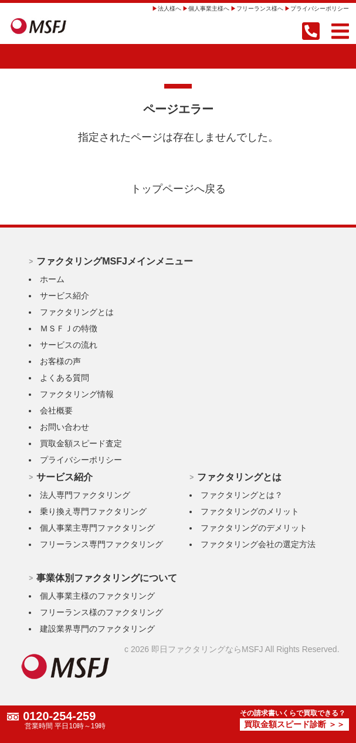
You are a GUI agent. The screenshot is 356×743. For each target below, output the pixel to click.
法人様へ (169, 8)
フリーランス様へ (259, 8)
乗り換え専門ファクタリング (93, 511)
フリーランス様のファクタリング (101, 612)
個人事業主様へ (208, 8)
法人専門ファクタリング (85, 495)
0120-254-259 (59, 716)
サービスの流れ (68, 345)
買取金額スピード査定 (81, 443)
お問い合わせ (64, 427)
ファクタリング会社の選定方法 (258, 544)
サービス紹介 (64, 295)
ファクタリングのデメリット (254, 527)
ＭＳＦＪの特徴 (68, 328)
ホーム (52, 279)
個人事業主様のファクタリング (97, 595)
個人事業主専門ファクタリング (97, 527)
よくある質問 (64, 377)
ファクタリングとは (77, 312)
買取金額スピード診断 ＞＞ (294, 725)
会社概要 (56, 410)
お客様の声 (60, 361)
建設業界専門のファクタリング (97, 628)
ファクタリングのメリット (250, 511)
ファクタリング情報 (77, 394)
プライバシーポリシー (319, 8)
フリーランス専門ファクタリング (101, 544)
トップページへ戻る (178, 189)
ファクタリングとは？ (242, 495)
